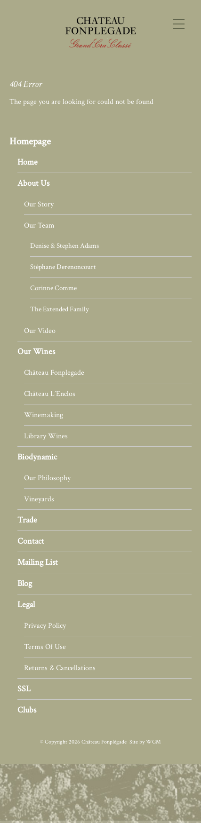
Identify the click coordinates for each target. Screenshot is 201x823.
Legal (26, 604)
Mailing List (37, 562)
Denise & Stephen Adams (64, 245)
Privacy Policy (45, 625)
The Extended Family (59, 309)
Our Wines (36, 351)
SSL (24, 688)
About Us (33, 183)
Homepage (30, 141)
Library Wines (46, 436)
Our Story (39, 204)
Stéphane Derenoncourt (63, 266)
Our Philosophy (47, 478)
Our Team (39, 225)
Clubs (26, 709)
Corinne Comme (53, 288)
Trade (27, 519)
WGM (153, 741)
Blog (24, 583)
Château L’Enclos (49, 393)
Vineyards (39, 499)
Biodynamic (37, 456)
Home (27, 162)
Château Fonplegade (54, 372)
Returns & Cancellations (60, 668)
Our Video (40, 330)
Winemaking (43, 415)
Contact (30, 541)
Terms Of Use (45, 646)
